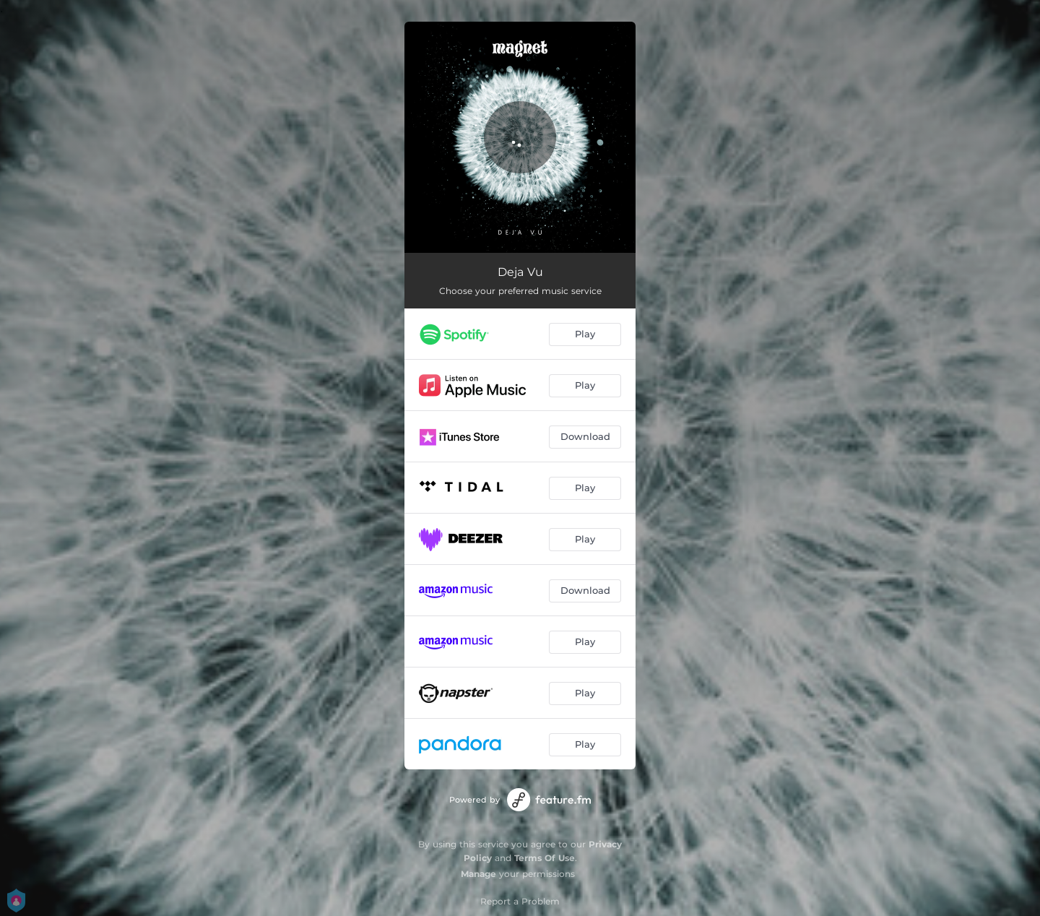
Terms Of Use (544, 857)
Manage (478, 873)
